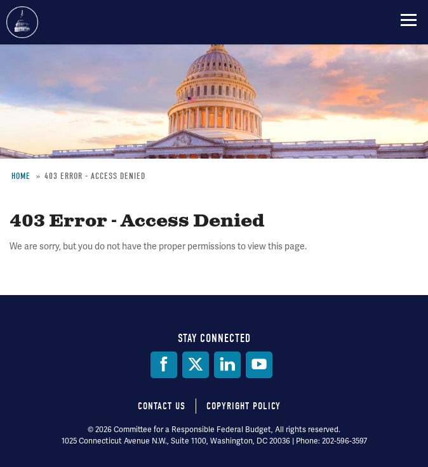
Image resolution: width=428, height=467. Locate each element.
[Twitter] (195, 365)
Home (20, 176)
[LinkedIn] (227, 365)
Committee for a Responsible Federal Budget (22, 22)
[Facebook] (163, 365)
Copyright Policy (243, 406)
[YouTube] (259, 365)
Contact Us (161, 406)
